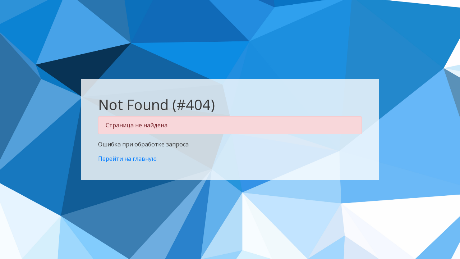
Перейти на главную (127, 159)
